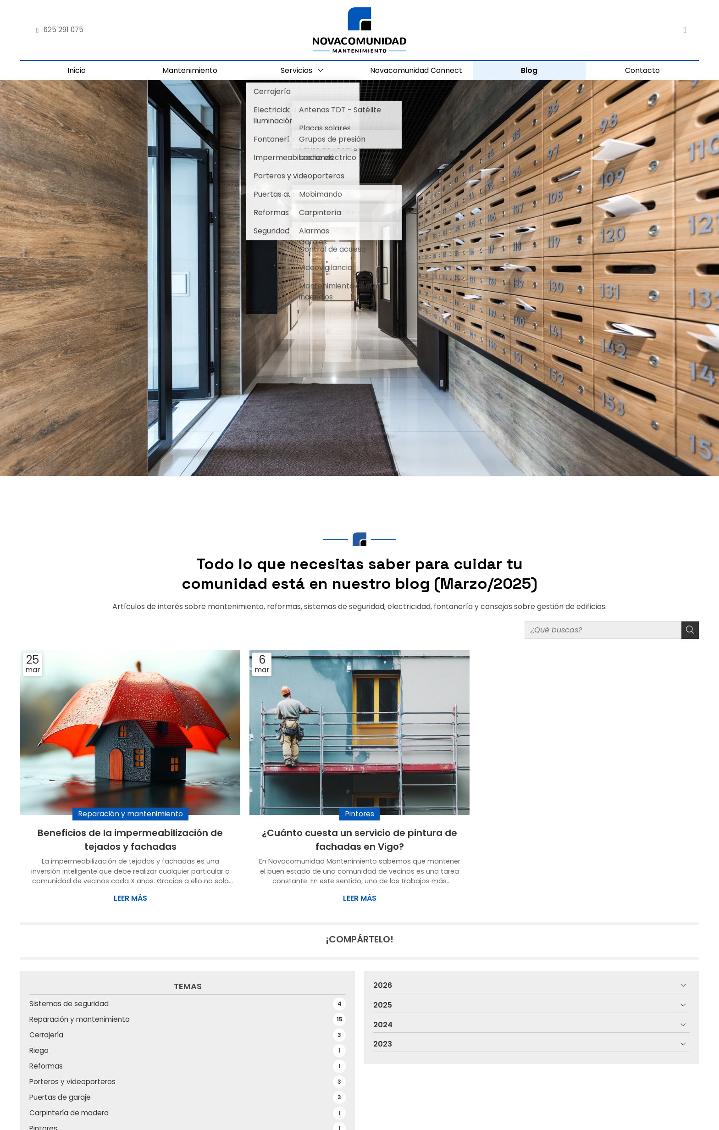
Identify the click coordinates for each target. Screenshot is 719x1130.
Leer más (130, 899)
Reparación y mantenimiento (130, 815)
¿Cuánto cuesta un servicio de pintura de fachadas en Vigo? (359, 841)
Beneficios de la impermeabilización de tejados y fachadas (130, 841)
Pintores (359, 815)
